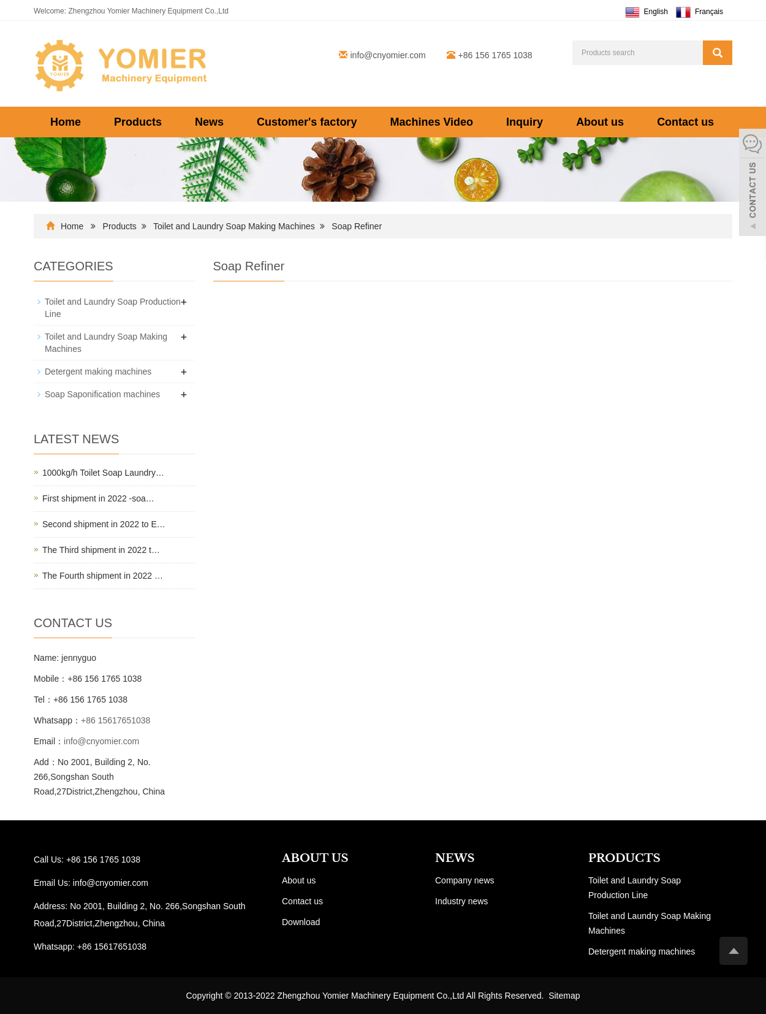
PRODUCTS (624, 858)
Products (138, 122)
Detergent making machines (98, 371)
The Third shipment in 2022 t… (101, 550)
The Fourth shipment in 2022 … (102, 576)
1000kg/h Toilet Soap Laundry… (103, 473)
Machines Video (431, 122)
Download (301, 922)
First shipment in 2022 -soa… (98, 498)
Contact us (685, 122)
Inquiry (524, 122)
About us (600, 122)
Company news (465, 880)
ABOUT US (315, 858)
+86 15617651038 (115, 720)
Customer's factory (307, 122)
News (209, 122)
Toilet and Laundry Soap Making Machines (234, 226)
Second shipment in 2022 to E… (103, 524)
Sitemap (564, 996)
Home (65, 122)
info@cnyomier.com (388, 55)
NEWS (454, 858)
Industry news (461, 901)
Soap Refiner (357, 226)
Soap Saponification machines (102, 394)
